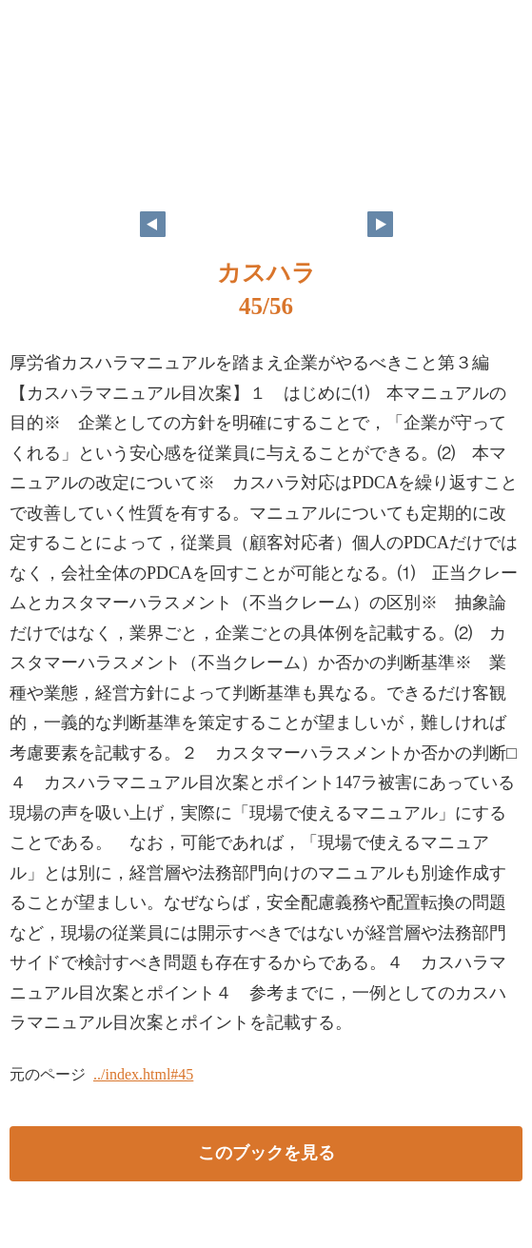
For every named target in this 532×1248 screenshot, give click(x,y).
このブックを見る (266, 1152)
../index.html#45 (143, 1074)
